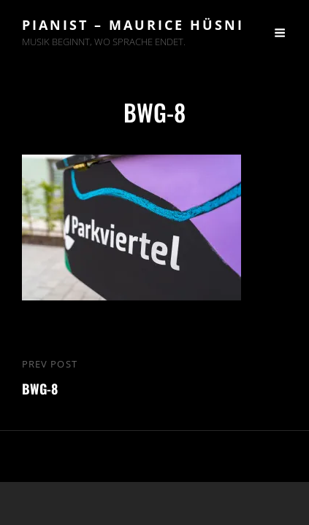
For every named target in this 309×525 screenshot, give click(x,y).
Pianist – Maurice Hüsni (133, 25)
